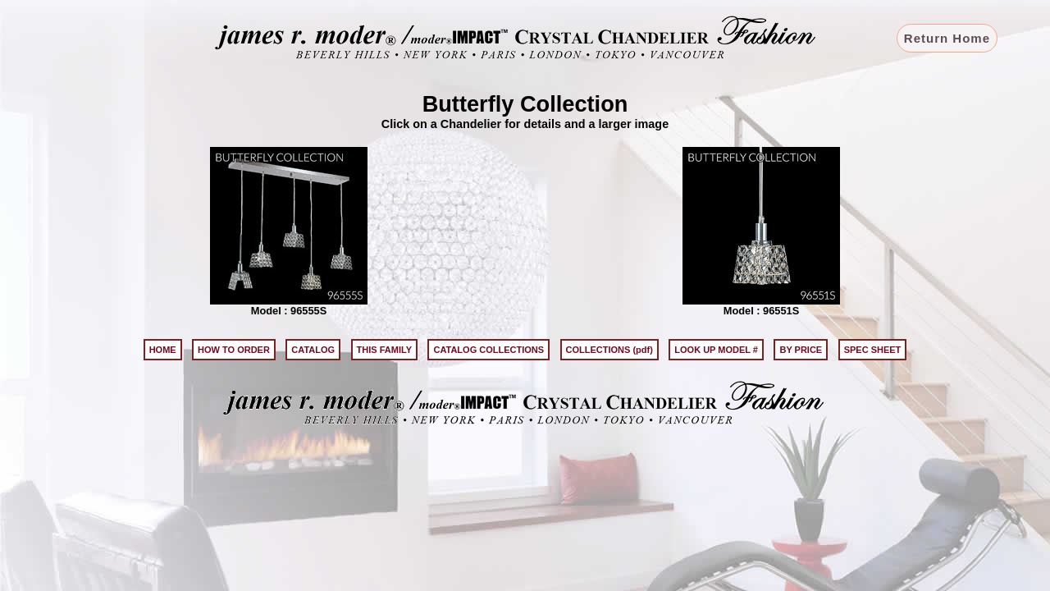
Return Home (947, 38)
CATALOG (313, 350)
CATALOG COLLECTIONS (488, 350)
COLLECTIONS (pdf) (609, 350)
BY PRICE (800, 350)
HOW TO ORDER (234, 350)
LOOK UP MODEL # (716, 350)
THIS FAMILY (384, 350)
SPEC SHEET (873, 350)
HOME (162, 350)
